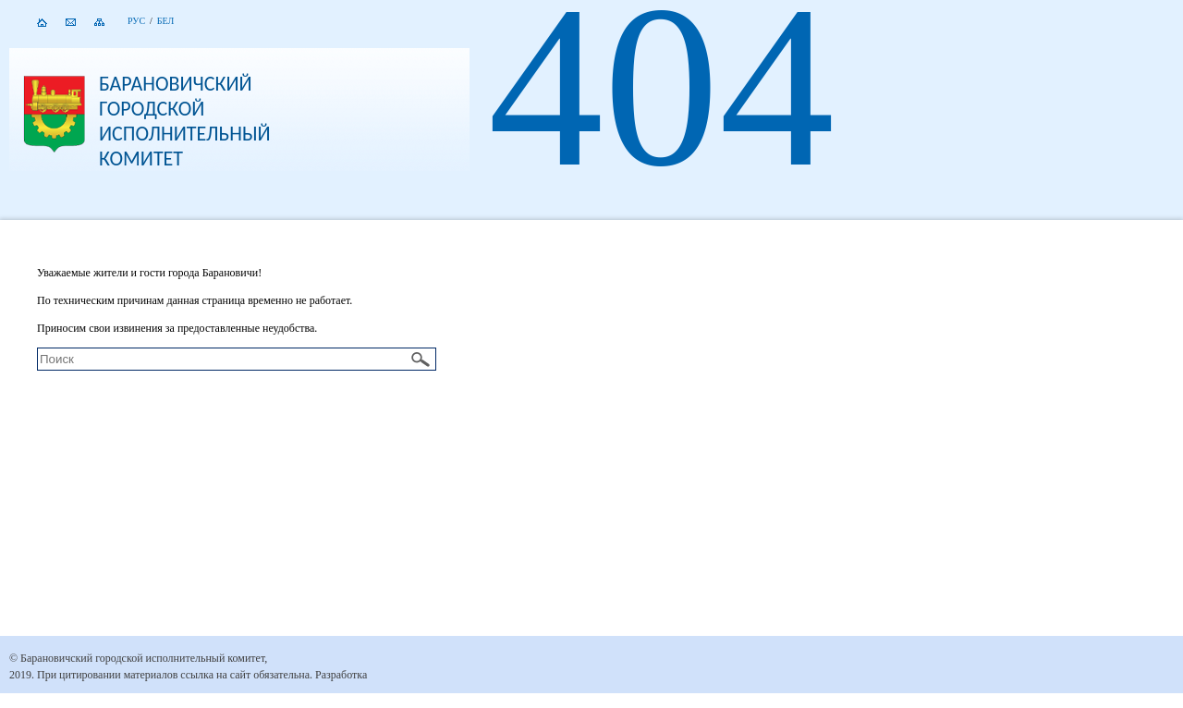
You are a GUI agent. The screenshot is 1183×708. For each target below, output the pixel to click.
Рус (136, 21)
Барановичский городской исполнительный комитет (185, 121)
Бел (166, 21)
